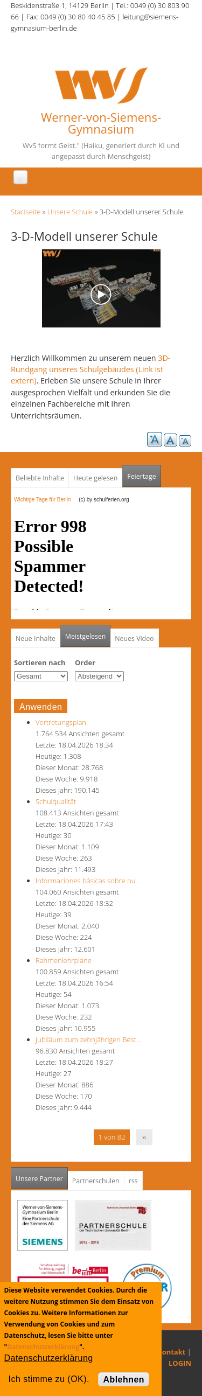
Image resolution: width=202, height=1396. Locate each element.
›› (144, 1137)
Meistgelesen (85, 636)
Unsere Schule (70, 212)
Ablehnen (123, 1379)
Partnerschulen (96, 1180)
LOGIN (180, 1363)
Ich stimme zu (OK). (49, 1379)
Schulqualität (56, 801)
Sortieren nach (40, 662)
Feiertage (141, 476)
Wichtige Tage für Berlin (45, 499)
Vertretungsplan (61, 722)
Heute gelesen (95, 478)
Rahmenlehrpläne (64, 960)
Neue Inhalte (35, 638)
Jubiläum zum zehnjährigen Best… (88, 1039)
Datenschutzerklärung (43, 1346)
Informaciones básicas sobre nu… (88, 880)
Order (85, 662)
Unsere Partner (42, 1175)
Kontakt (171, 1352)
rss (133, 1180)
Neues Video (134, 638)
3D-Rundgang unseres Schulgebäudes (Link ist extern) (90, 369)
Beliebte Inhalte (40, 478)
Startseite (25, 212)
